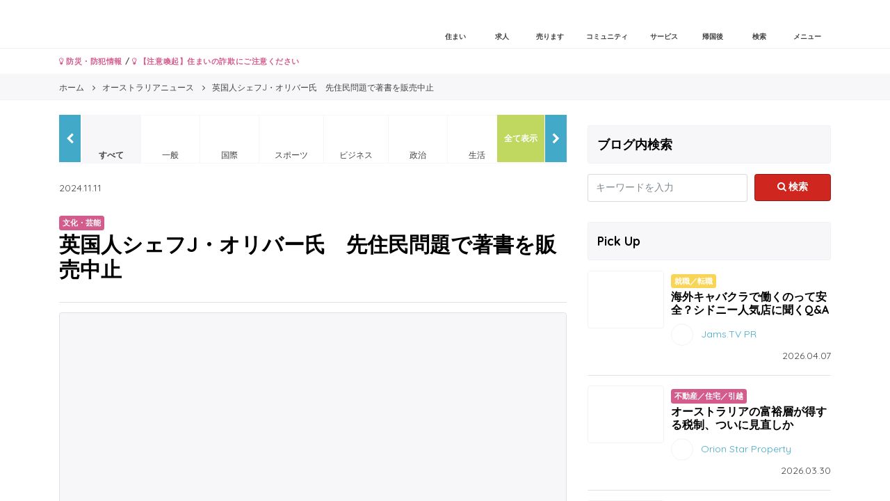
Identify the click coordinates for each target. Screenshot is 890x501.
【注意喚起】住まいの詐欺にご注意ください (216, 61)
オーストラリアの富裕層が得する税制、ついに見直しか (749, 417)
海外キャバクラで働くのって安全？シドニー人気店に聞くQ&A (750, 303)
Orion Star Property (746, 449)
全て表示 (520, 138)
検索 (793, 186)
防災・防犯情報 (90, 61)
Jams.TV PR (728, 334)
